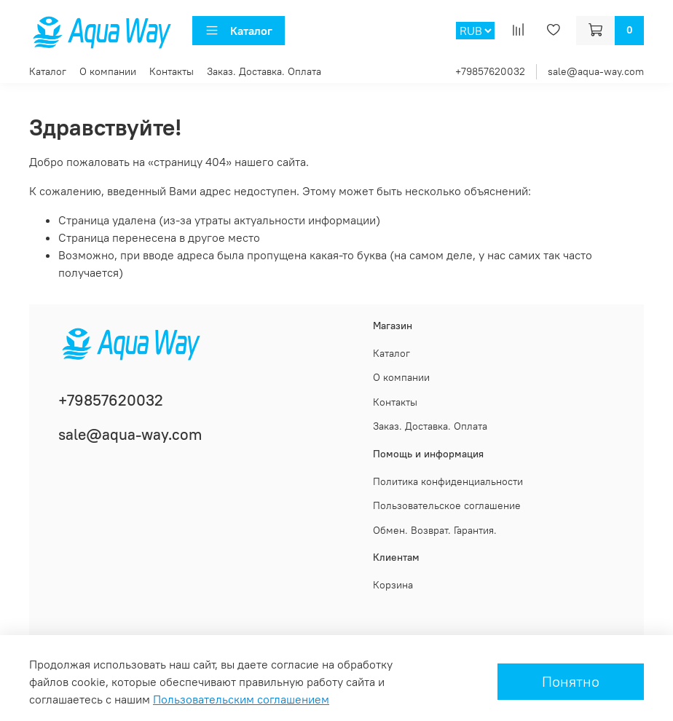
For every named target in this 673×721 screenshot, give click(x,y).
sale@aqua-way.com (596, 71)
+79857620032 (490, 71)
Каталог (238, 30)
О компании (107, 71)
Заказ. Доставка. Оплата (264, 71)
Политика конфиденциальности (448, 481)
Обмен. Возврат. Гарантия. (435, 530)
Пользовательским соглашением (241, 699)
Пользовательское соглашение (447, 505)
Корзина (393, 584)
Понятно (570, 681)
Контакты (171, 71)
